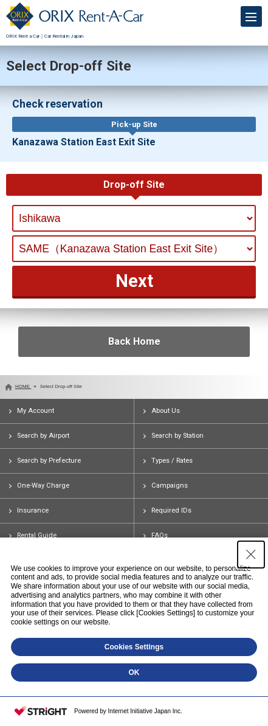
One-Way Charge (43, 485)
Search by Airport (43, 436)
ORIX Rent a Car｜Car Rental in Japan (74, 33)
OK (134, 672)
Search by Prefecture (49, 461)
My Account (35, 411)
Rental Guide (37, 535)
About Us (165, 411)
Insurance (33, 510)
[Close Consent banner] (251, 554)
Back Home (134, 341)
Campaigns (169, 485)
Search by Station (177, 436)
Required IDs (171, 510)
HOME (23, 386)
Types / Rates (172, 461)
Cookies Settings (134, 647)
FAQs (159, 535)
